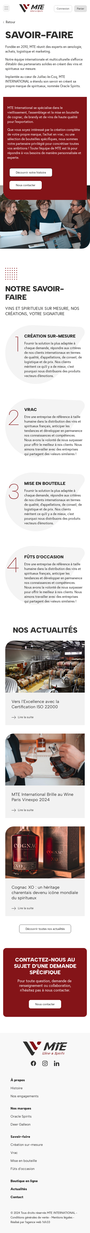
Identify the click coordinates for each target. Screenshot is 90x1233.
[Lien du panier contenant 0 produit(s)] (80, 8)
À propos (18, 1080)
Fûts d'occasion (23, 1169)
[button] (30, 172)
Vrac (14, 1153)
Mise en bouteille (24, 1161)
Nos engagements (25, 1096)
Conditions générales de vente (30, 1217)
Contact (17, 1197)
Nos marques (21, 1108)
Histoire (17, 1088)
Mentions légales (61, 1217)
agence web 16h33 (38, 1222)
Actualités (19, 1189)
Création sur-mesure (27, 1145)
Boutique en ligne (24, 1181)
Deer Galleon (21, 1124)
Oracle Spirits (21, 1116)
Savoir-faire (20, 1137)
